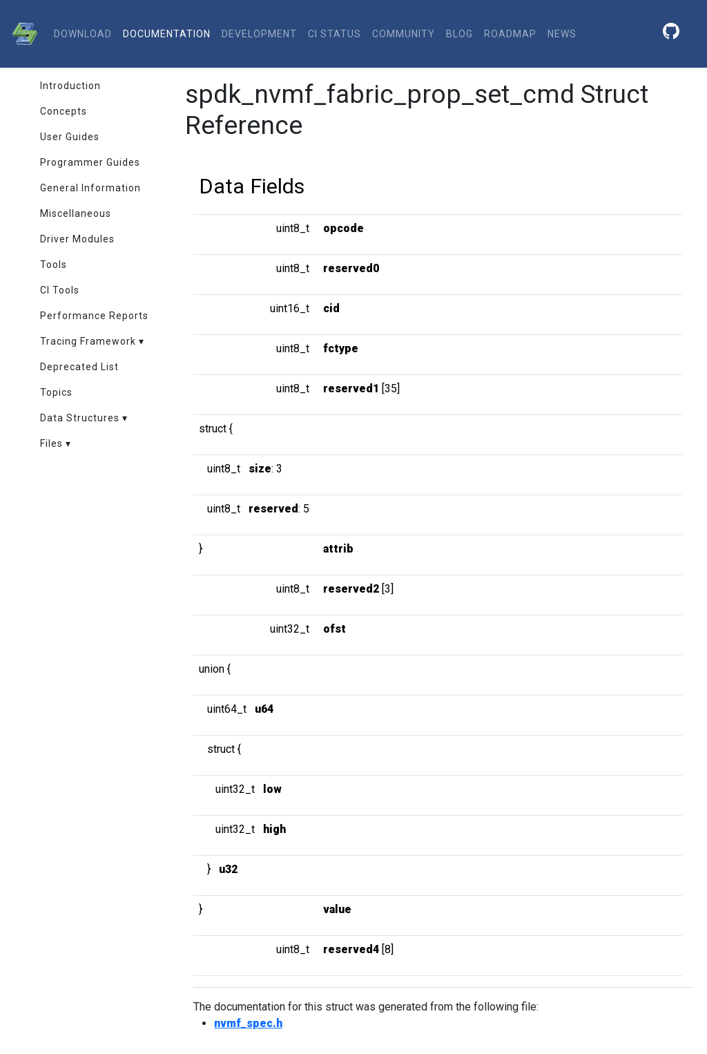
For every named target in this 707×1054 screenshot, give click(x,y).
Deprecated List (79, 366)
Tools (53, 264)
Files (51, 443)
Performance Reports (94, 315)
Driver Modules (77, 239)
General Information (90, 187)
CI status (334, 33)
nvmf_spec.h (248, 1023)
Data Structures (79, 417)
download (83, 33)
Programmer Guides (90, 162)
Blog (459, 33)
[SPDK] (21, 34)
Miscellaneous (75, 213)
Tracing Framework (88, 341)
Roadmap (510, 33)
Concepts (63, 111)
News (562, 33)
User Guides (69, 136)
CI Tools (59, 290)
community (403, 33)
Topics (56, 392)
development (259, 33)
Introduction (70, 85)
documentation (167, 33)
